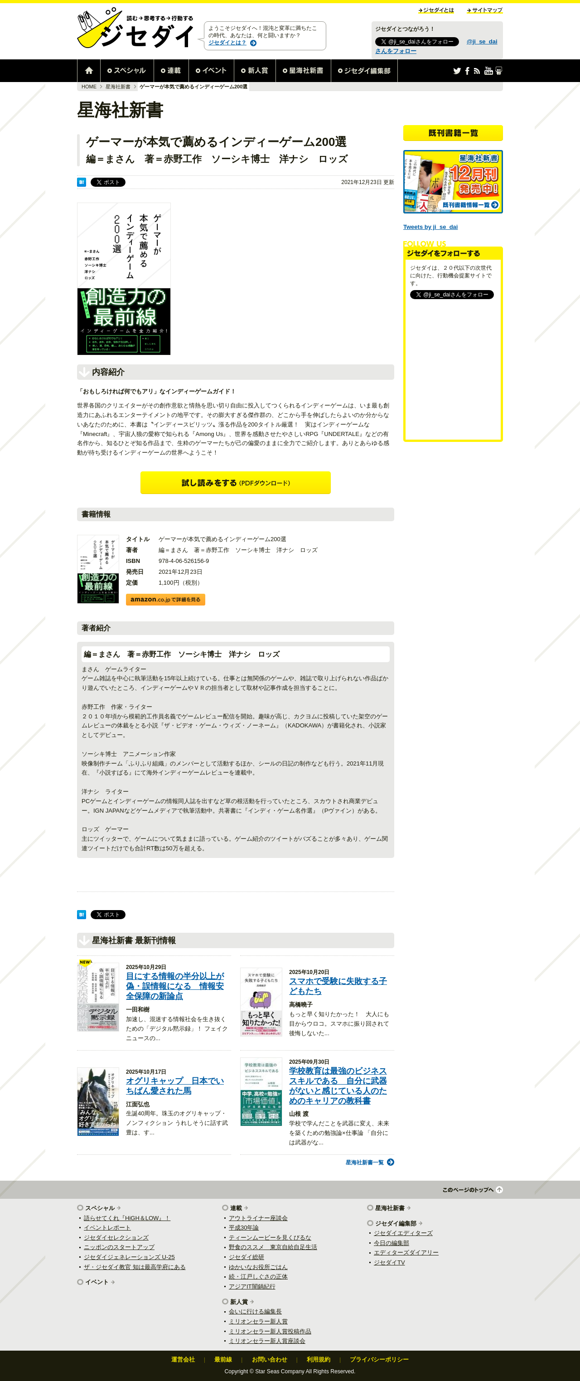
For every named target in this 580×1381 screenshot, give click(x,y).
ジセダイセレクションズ (116, 1237)
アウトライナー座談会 (258, 1218)
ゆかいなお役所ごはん (258, 1267)
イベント (97, 1282)
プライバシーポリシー (379, 1359)
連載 (236, 1208)
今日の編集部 (391, 1243)
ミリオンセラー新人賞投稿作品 (270, 1331)
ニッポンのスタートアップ (119, 1247)
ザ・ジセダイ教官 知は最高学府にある (135, 1267)
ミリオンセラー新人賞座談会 (267, 1340)
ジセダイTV (389, 1262)
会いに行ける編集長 (255, 1311)
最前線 (223, 1359)
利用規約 (318, 1359)
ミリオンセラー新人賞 (258, 1321)
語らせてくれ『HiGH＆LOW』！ (127, 1218)
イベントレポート (107, 1227)
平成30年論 (244, 1227)
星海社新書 (118, 86)
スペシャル (100, 1208)
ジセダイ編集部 (395, 1223)
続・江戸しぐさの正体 (258, 1276)
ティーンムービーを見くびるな (270, 1237)
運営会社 (183, 1359)
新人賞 (239, 1302)
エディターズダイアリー (406, 1252)
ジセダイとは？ (227, 42)
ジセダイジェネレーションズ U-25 (129, 1257)
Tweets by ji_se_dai (430, 226)
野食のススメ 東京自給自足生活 (273, 1247)
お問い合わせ (269, 1359)
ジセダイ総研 (246, 1257)
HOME (89, 86)
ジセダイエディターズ (403, 1233)
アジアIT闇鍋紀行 (252, 1286)
